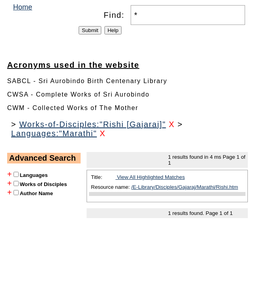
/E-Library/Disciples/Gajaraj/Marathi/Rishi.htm (184, 187)
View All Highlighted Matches (150, 177)
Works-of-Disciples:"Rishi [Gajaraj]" (92, 124)
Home (22, 7)
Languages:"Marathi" (54, 133)
